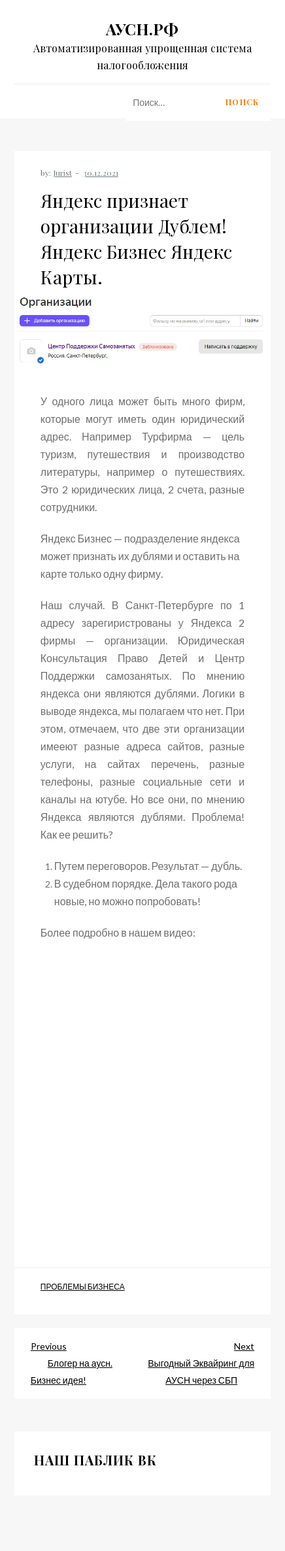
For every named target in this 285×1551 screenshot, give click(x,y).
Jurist (62, 172)
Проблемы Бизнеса (83, 1287)
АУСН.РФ (142, 28)
